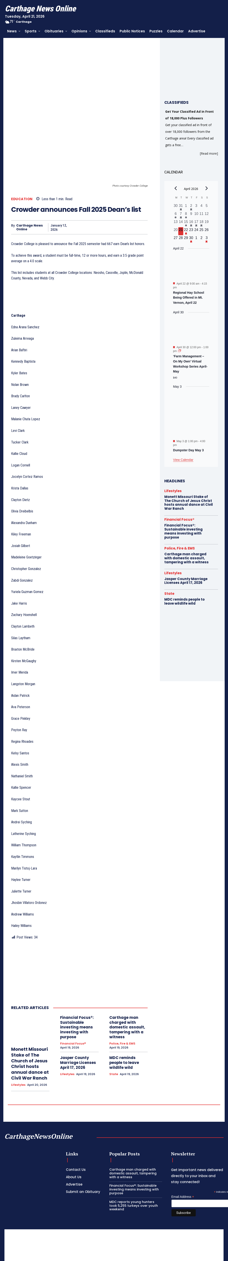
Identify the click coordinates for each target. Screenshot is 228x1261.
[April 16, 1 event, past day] (191, 223)
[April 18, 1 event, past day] (201, 223)
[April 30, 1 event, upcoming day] (191, 239)
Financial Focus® (73, 993)
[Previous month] (175, 188)
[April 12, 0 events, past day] (206, 215)
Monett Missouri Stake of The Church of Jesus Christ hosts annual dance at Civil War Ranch (27, 1013)
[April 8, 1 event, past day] (186, 215)
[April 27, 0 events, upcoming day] (175, 239)
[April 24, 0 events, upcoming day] (196, 231)
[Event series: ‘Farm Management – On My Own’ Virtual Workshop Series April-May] (179, 351)
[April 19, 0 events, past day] (206, 223)
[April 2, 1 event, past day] (191, 207)
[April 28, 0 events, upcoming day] (180, 239)
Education (22, 150)
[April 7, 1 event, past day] (180, 215)
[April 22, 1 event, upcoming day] (186, 231)
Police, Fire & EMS (122, 993)
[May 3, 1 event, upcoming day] (206, 239)
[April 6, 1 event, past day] (175, 215)
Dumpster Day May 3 (188, 450)
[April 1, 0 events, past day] (186, 207)
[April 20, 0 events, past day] (175, 231)
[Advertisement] (114, 1207)
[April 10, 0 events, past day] (196, 215)
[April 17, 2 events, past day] (196, 223)
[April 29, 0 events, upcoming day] (186, 239)
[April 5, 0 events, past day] (206, 207)
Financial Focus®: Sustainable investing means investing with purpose (75, 978)
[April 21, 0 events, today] (180, 231)
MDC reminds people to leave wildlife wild (128, 1008)
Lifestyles (18, 1032)
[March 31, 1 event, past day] (180, 207)
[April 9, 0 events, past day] (191, 215)
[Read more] (209, 153)
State (113, 1017)
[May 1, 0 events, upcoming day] (196, 239)
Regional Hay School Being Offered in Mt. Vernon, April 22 (188, 297)
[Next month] (206, 188)
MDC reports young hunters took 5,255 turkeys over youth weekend (133, 1153)
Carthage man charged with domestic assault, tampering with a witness (125, 978)
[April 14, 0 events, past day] (180, 223)
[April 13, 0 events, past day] (175, 223)
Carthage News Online (29, 179)
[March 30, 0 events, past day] (175, 207)
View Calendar (183, 460)
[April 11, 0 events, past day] (201, 215)
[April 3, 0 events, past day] (196, 207)
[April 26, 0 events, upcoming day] (206, 231)
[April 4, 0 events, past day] (201, 207)
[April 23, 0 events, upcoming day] (191, 231)
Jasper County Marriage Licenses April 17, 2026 (76, 1011)
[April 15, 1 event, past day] (186, 223)
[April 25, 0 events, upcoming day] (201, 231)
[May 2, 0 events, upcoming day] (201, 239)
